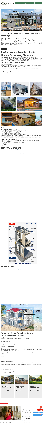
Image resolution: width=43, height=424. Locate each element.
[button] (14, 3)
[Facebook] (22, 420)
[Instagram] (24, 420)
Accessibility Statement (39, 418)
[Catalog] (40, 407)
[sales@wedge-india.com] (38, 412)
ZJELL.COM (9, 422)
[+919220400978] (38, 415)
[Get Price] (4, 49)
